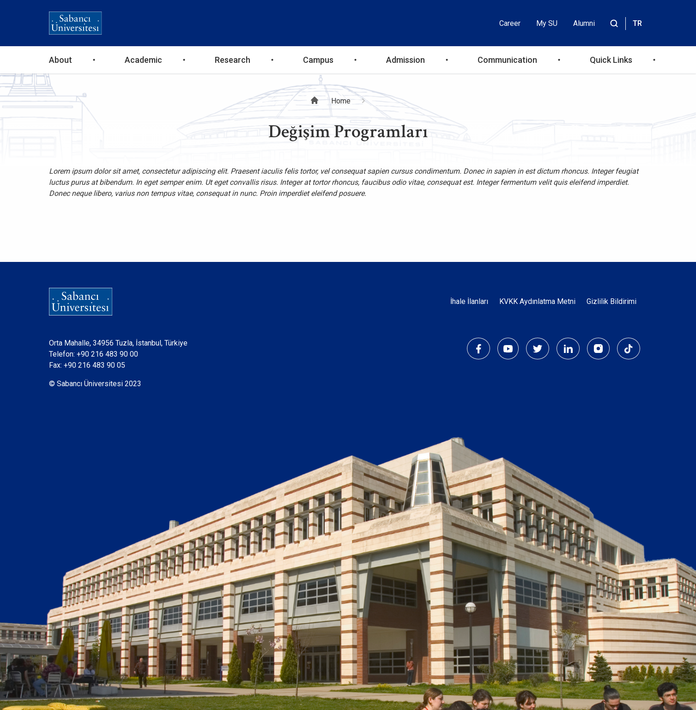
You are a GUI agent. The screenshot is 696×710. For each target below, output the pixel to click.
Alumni (584, 23)
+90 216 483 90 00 (107, 354)
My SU (546, 23)
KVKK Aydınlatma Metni (537, 301)
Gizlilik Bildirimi (611, 301)
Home (341, 101)
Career (509, 23)
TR (637, 23)
